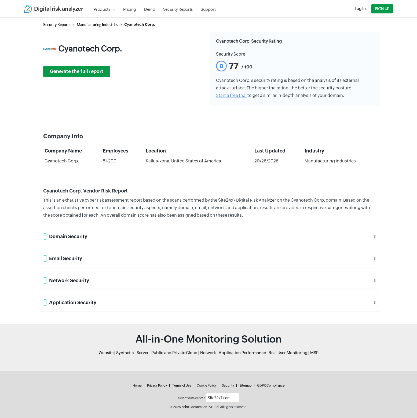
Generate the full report (76, 71)
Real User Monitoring (288, 352)
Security (228, 385)
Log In (360, 8)
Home (137, 385)
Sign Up (382, 8)
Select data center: (192, 398)
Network (208, 352)
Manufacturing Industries (97, 24)
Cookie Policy (207, 385)
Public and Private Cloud (174, 352)
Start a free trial (231, 95)
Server (143, 352)
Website (106, 352)
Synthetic (125, 352)
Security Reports (178, 9)
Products (102, 9)
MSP (314, 352)
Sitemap (245, 385)
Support (208, 9)
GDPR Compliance (271, 385)
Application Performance (242, 352)
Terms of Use (181, 385)
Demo (149, 9)
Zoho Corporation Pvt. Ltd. (200, 407)
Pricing (129, 9)
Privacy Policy (157, 385)
